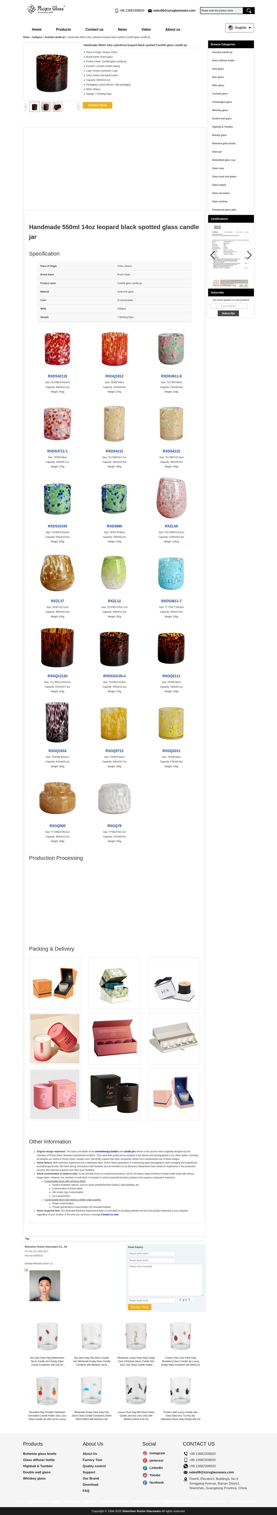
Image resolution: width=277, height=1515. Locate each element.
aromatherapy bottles (106, 1151)
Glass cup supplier (244, 1501)
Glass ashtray (219, 201)
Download (90, 1484)
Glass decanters (221, 193)
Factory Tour (93, 1460)
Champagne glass (222, 102)
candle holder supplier (44, 1501)
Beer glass (218, 77)
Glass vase (218, 168)
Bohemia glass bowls (224, 143)
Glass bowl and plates (224, 176)
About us (172, 29)
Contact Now (97, 105)
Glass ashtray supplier (178, 1501)
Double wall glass (222, 118)
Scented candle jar (55, 37)
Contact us (94, 29)
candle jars (130, 1151)
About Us (90, 1454)
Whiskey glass (220, 110)
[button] (249, 255)
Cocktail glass (220, 93)
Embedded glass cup (223, 160)
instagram (145, 1453)
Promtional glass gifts (224, 209)
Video (146, 29)
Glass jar (217, 151)
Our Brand (91, 1478)
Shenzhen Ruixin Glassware (141, 1511)
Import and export (145, 1501)
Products (63, 29)
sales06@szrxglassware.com (174, 10)
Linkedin (145, 1467)
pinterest (145, 1460)
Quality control (94, 1466)
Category (37, 37)
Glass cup (72, 1501)
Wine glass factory (212, 1501)
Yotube (145, 1475)
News (122, 29)
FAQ (86, 1491)
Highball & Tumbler (222, 127)
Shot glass (218, 68)
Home (37, 29)
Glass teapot (219, 185)
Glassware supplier (114, 1501)
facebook (145, 1482)
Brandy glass (219, 135)
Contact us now (109, 1214)
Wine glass (218, 85)
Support (89, 1472)
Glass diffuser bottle (223, 60)
